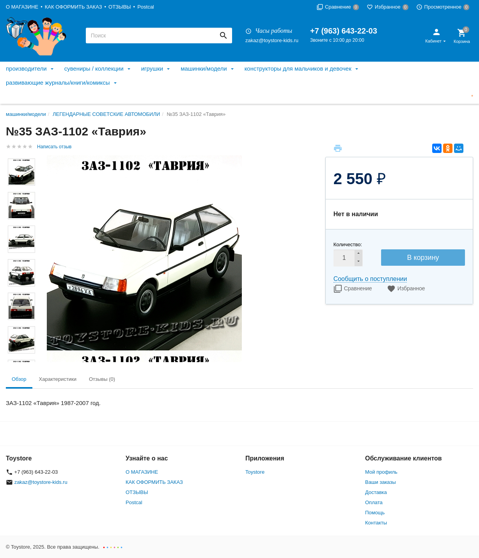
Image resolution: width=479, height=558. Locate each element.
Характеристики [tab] (57, 379)
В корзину (423, 257)
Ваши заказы (380, 482)
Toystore (254, 472)
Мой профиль (381, 472)
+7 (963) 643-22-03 (343, 31)
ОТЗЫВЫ (119, 7)
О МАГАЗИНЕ (22, 7)
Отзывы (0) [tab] (102, 379)
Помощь (375, 512)
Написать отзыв (54, 146)
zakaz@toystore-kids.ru (271, 40)
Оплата (374, 502)
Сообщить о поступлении (370, 278)
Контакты (376, 523)
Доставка (376, 492)
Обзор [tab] (19, 379)
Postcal (145, 7)
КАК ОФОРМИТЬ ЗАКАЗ (73, 7)
